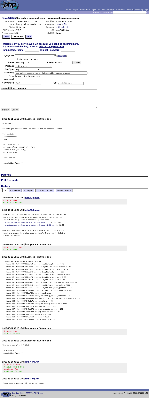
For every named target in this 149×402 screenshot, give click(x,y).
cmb (58, 24)
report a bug (96, 10)
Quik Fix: (10, 55)
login (146, 10)
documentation (85, 10)
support (75, 10)
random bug (139, 10)
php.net (68, 10)
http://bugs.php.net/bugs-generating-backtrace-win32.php (28, 226)
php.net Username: (13, 50)
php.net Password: (50, 50)
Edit (29, 37)
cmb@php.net (32, 364)
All (5, 190)
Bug (4, 18)
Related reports (64, 190)
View (6, 37)
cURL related (62, 27)
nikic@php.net (32, 197)
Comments (15, 190)
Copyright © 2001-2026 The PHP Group (27, 397)
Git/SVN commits (45, 190)
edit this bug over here (51, 46)
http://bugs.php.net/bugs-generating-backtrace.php (25, 223)
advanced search (108, 10)
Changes (28, 190)
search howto (120, 10)
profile (64, 24)
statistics (130, 10)
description (62, 56)
